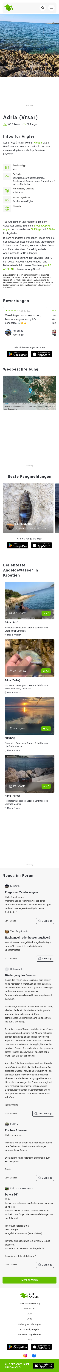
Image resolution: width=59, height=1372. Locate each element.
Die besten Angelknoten (29, 1334)
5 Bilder (51, 229)
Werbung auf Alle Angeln (29, 1324)
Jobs (29, 1318)
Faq (30, 1339)
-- (13, 210)
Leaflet (6, 404)
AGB (29, 1313)
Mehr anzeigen (29, 1279)
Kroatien (38, 142)
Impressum (29, 1308)
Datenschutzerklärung (29, 1303)
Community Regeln (29, 1329)
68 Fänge (36, 229)
